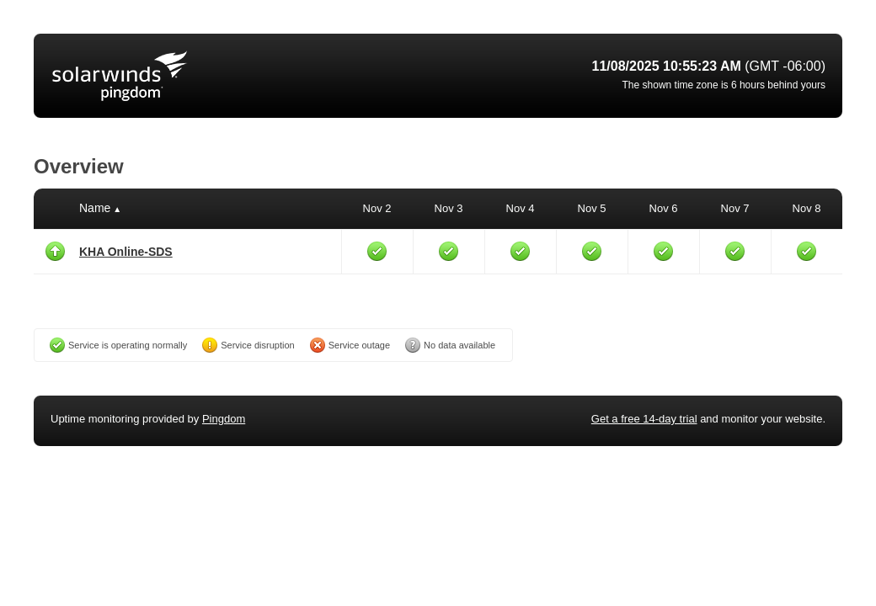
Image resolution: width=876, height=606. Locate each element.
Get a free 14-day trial (644, 418)
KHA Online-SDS (126, 251)
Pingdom (223, 418)
